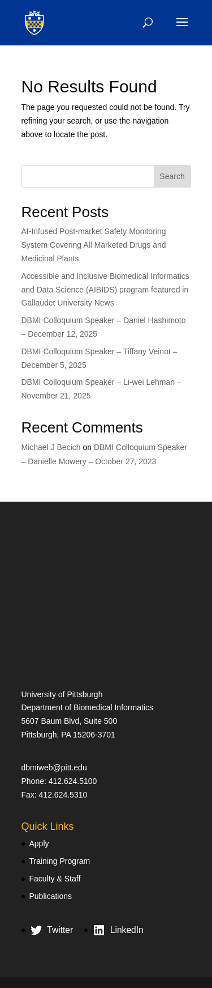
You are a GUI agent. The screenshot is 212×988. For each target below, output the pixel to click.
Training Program (59, 861)
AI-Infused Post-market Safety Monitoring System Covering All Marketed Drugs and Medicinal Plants (93, 245)
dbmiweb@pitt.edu (54, 767)
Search (171, 176)
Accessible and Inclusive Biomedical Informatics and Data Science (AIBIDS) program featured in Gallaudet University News (105, 290)
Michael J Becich (51, 447)
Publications (50, 896)
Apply (39, 843)
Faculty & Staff (55, 878)
